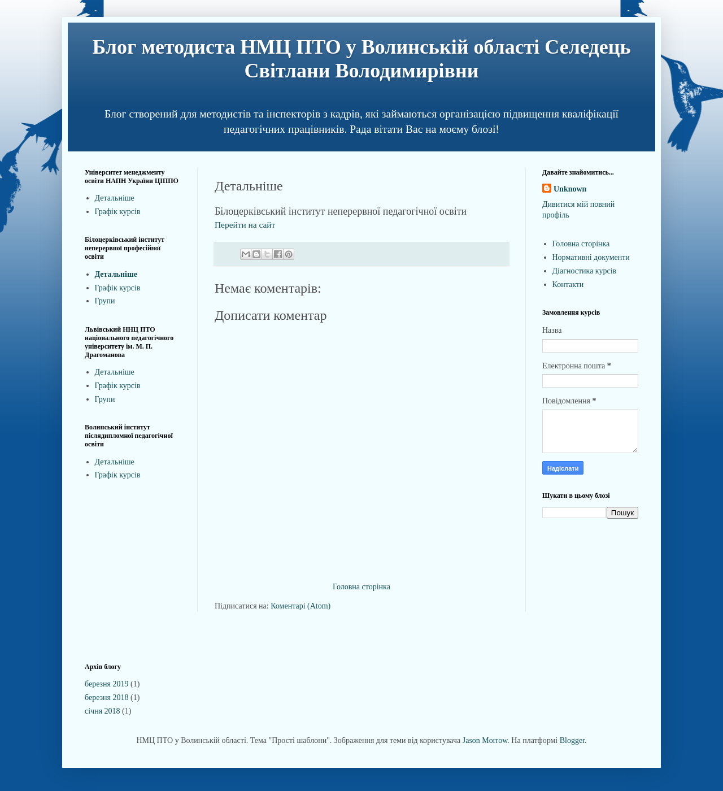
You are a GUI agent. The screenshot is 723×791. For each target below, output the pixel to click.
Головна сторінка (361, 587)
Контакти (568, 284)
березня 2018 (107, 697)
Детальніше (114, 198)
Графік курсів (118, 211)
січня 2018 (102, 711)
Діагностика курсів (584, 271)
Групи (105, 301)
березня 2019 (107, 684)
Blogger (572, 740)
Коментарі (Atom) (300, 606)
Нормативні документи (591, 257)
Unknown (570, 189)
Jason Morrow (485, 740)
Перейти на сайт (245, 224)
